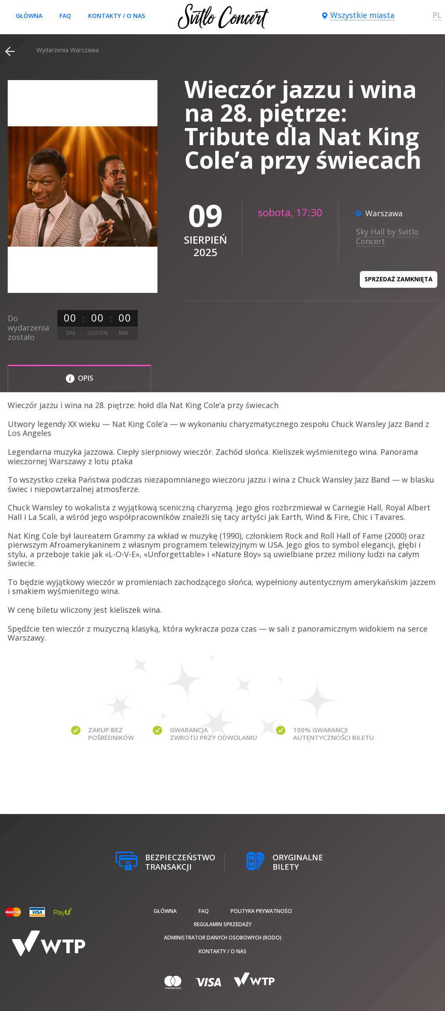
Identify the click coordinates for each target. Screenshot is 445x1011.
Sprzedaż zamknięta (399, 279)
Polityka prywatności (261, 911)
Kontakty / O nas (116, 16)
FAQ (65, 16)
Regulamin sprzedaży (223, 924)
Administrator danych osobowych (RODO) (223, 937)
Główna (29, 16)
